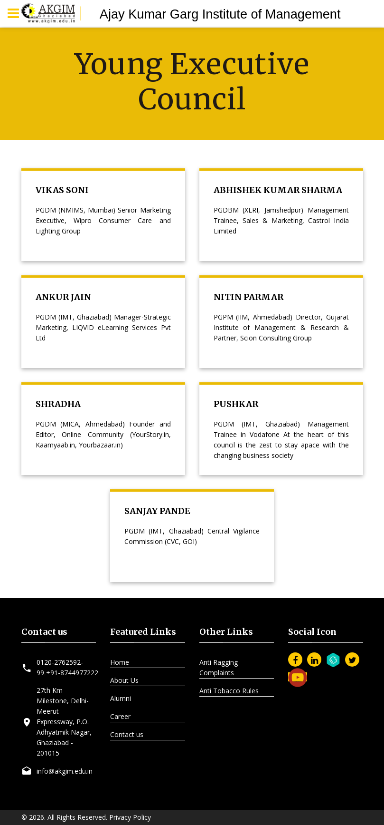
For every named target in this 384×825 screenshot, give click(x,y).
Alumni (120, 698)
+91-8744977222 (72, 672)
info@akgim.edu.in (65, 771)
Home (119, 662)
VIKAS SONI (62, 189)
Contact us (126, 734)
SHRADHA (58, 403)
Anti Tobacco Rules (229, 690)
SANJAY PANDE (157, 510)
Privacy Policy (130, 817)
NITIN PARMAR (248, 296)
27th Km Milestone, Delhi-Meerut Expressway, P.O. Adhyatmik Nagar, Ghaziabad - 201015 (64, 721)
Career (120, 716)
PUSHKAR (236, 403)
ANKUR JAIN (63, 296)
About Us (124, 680)
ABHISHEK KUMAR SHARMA (278, 189)
